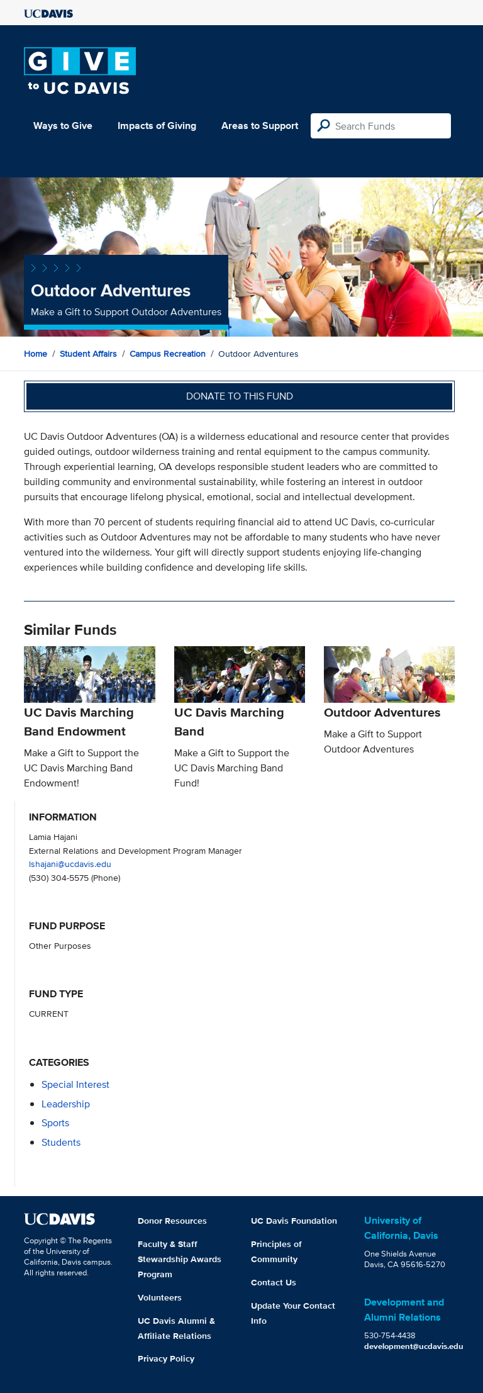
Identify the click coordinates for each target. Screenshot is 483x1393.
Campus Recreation (168, 353)
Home (35, 353)
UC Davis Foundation (294, 1220)
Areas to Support (259, 125)
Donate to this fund (239, 396)
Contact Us (273, 1282)
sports (55, 1123)
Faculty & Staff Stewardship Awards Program (179, 1259)
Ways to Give (62, 125)
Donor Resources (172, 1220)
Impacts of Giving (157, 125)
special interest (75, 1084)
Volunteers (160, 1297)
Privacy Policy (166, 1358)
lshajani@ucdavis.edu (70, 863)
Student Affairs (88, 353)
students (61, 1142)
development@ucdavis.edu (414, 1346)
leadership (66, 1104)
